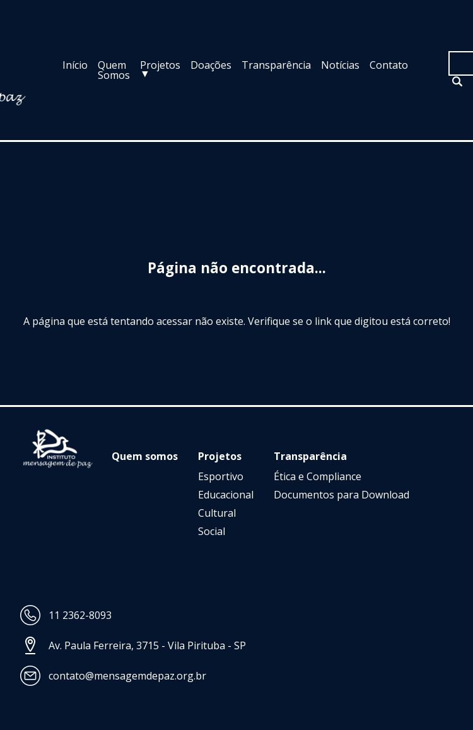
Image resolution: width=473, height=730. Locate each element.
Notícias (340, 65)
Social (211, 531)
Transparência (276, 65)
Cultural (217, 513)
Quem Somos (114, 70)
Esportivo (220, 476)
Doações (210, 65)
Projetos (160, 65)
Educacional (226, 495)
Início (75, 65)
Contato (389, 65)
